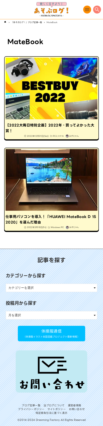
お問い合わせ (77, 409)
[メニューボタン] (87, 10)
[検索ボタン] (97, 10)
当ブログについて (54, 405)
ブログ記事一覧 (31, 405)
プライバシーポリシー (31, 409)
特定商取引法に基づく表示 (52, 413)
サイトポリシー (57, 409)
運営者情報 (74, 405)
